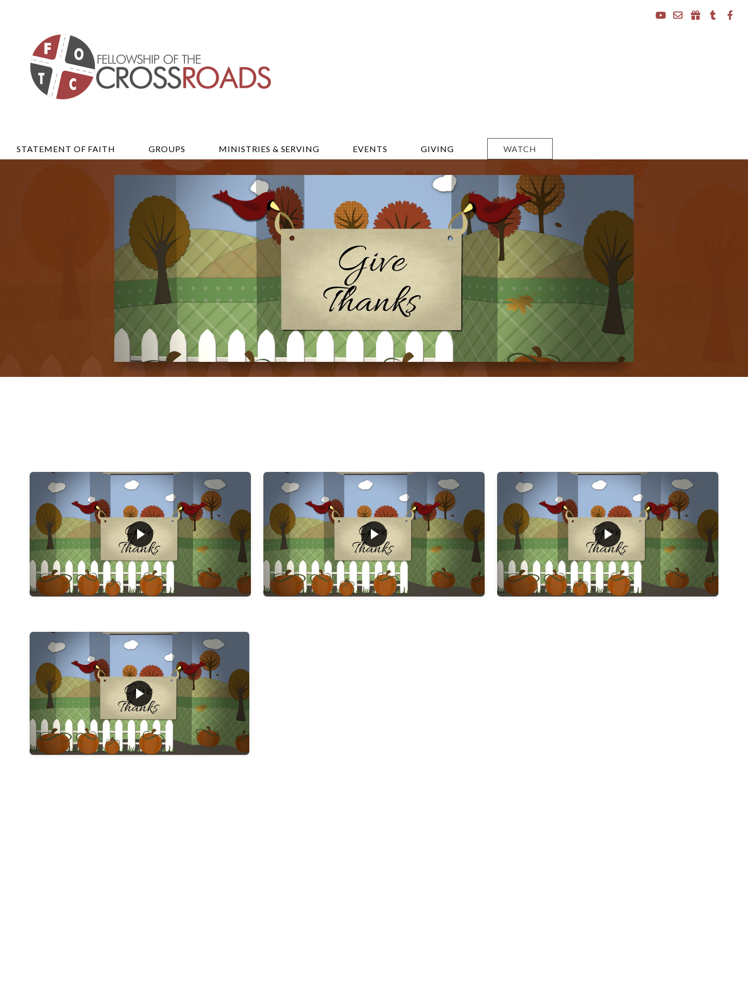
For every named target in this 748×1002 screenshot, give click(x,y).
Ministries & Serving (269, 149)
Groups (167, 149)
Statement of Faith (66, 149)
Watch (520, 149)
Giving (437, 149)
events (370, 149)
